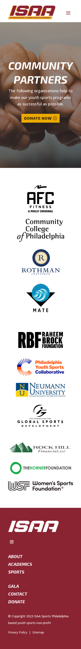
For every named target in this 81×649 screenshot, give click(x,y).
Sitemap (37, 632)
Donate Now (38, 118)
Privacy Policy (17, 632)
